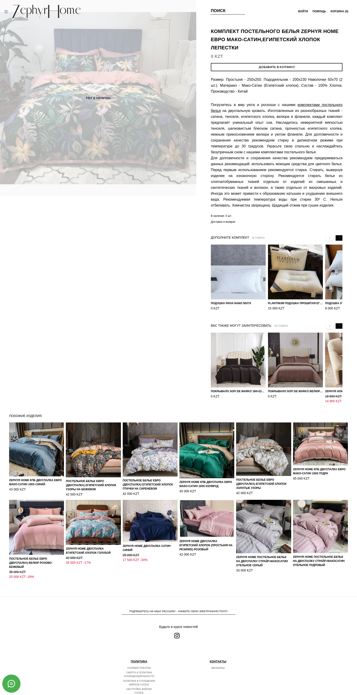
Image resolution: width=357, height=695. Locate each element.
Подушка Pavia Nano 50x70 (231, 303)
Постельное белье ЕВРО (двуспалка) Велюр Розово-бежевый (30, 563)
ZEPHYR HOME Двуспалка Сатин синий (147, 548)
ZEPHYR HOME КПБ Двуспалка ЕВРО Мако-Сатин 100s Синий (35, 482)
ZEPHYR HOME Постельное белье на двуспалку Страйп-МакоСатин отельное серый (262, 561)
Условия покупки (139, 658)
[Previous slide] (329, 238)
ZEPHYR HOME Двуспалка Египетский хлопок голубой (88, 550)
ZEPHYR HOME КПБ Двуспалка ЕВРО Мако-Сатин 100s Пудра (319, 471)
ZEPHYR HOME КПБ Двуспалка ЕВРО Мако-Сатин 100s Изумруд (205, 484)
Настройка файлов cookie (139, 681)
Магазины (217, 658)
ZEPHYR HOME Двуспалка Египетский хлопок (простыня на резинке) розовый (206, 545)
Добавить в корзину (277, 67)
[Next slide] (339, 238)
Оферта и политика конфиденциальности (139, 665)
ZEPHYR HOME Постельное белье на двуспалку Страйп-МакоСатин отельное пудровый (319, 561)
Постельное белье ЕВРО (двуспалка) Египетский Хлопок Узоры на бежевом (91, 485)
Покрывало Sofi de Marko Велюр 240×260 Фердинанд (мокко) (295, 391)
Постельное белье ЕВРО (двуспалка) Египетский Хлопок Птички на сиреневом (148, 484)
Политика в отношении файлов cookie (139, 673)
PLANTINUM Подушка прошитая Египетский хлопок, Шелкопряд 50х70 (295, 303)
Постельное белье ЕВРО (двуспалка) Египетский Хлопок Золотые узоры (261, 484)
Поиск (218, 10)
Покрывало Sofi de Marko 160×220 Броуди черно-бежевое (238, 391)
